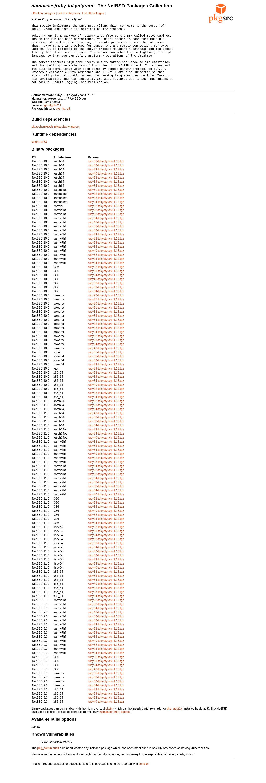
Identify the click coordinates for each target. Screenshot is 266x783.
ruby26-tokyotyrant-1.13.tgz (106, 310)
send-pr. (144, 778)
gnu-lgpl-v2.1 (52, 119)
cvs (58, 123)
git (68, 123)
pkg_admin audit (48, 762)
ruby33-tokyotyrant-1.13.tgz (106, 180)
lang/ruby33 (39, 156)
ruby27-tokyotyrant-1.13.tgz (106, 314)
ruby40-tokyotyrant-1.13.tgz (106, 188)
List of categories (68, 13)
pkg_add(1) (174, 723)
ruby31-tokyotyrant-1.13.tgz (106, 204)
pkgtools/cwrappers (67, 141)
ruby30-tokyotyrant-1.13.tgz (106, 318)
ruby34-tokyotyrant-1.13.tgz (106, 184)
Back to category (44, 13)
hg (63, 123)
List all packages (93, 13)
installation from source (114, 726)
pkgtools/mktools (42, 141)
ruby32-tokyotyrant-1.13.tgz (106, 175)
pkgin (108, 723)
